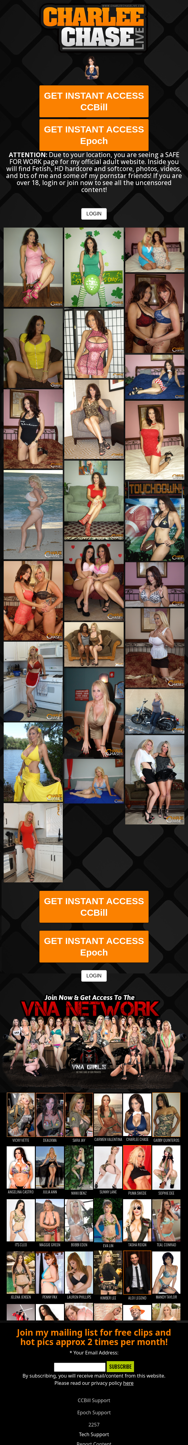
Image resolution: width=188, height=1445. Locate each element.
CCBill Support (94, 1400)
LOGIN (94, 213)
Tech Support (94, 1434)
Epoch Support (94, 1412)
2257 (94, 1424)
